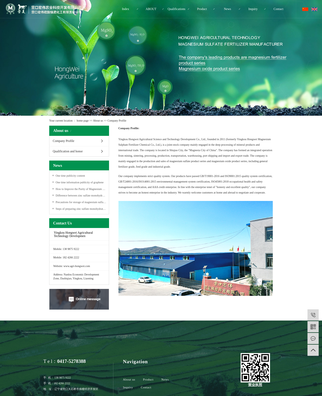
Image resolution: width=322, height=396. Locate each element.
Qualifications (177, 9)
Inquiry (252, 9)
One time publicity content (70, 175)
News (227, 9)
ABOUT (151, 9)
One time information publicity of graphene (79, 182)
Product (202, 9)
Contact (278, 9)
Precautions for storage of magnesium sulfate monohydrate (80, 202)
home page (83, 120)
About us (98, 120)
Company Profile (63, 141)
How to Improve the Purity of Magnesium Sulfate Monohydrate (80, 189)
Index (125, 9)
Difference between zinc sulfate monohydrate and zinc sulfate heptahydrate (80, 195)
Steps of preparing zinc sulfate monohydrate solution (80, 208)
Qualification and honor (68, 151)
